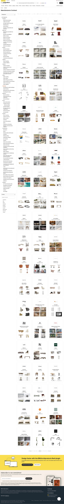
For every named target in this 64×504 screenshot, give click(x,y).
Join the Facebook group (51, 496)
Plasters (4, 140)
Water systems (6, 151)
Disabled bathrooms (7, 44)
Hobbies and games (7, 186)
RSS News (53, 500)
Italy (3, 201)
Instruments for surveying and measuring (8, 169)
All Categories (4, 17)
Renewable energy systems (8, 174)
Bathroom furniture (6, 37)
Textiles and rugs (6, 103)
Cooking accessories (7, 53)
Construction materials (7, 162)
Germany (4, 203)
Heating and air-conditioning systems (8, 154)
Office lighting (6, 84)
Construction (38, 5)
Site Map (61, 500)
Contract (23, 5)
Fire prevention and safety (8, 158)
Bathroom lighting (6, 38)
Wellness (27, 5)
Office (20, 5)
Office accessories (6, 82)
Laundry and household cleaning (7, 42)
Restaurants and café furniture (8, 90)
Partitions (5, 119)
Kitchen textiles (6, 56)
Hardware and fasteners (7, 170)
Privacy (32, 500)
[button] (43, 3)
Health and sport (6, 188)
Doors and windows (7, 121)
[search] (17, 3)
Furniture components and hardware (8, 28)
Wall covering (5, 118)
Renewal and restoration (7, 161)
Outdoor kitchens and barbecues (7, 68)
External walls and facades (8, 132)
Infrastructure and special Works (8, 173)
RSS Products (58, 500)
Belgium (4, 205)
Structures (5, 129)
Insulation (5, 134)
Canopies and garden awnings (9, 71)
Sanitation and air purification (8, 179)
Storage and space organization (6, 109)
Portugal (4, 206)
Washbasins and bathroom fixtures (8, 32)
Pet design (5, 191)
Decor (31, 5)
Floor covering (6, 115)
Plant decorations (6, 110)
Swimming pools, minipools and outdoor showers (8, 73)
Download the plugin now (27, 464)
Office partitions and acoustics (9, 81)
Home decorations (6, 102)
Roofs (4, 131)
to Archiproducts (3, 3)
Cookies (41, 500)
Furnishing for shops (7, 91)
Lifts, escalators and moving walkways (8, 149)
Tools (4, 166)
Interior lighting (6, 61)
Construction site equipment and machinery (8, 165)
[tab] (9, 0)
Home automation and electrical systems (7, 156)
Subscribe (28, 478)
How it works (37, 464)
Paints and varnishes (7, 141)
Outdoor (17, 5)
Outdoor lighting (6, 62)
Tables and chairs (6, 21)
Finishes (33, 5)
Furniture (2, 5)
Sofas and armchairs (7, 20)
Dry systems (5, 138)
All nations (4, 199)
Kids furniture (5, 26)
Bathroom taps (6, 35)
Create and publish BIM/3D (52, 490)
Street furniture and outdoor (8, 176)
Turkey (4, 212)
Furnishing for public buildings (8, 87)
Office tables (5, 78)
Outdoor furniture (6, 65)
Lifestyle (42, 5)
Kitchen (10, 5)
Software (5, 180)
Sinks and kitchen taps (7, 50)
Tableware (5, 55)
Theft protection (6, 159)
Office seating (6, 76)
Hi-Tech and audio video (7, 183)
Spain (4, 202)
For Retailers (13, 0)
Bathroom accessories (7, 40)
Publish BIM (3, 0)
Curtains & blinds (6, 106)
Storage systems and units (8, 23)
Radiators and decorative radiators (8, 126)
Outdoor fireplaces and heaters (9, 69)
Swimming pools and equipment (7, 97)
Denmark (4, 210)
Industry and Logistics (7, 177)
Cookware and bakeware (8, 58)
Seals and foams (6, 144)
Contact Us (7, 495)
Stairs (4, 122)
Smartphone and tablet (7, 185)
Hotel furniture (6, 88)
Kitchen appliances (6, 52)
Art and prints (5, 112)
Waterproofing (6, 135)
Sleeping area (5, 24)
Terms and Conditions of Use (47, 500)
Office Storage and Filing (8, 79)
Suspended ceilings (7, 137)
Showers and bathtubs (7, 34)
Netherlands (5, 209)
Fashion (4, 189)
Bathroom (6, 5)
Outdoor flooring (6, 116)
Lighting (13, 5)
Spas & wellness (6, 94)
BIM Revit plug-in (60, 5)
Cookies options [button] (36, 500)
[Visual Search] (38, 3)
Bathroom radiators (6, 45)
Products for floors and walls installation (8, 147)
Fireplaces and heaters (7, 124)
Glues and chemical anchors (8, 143)
